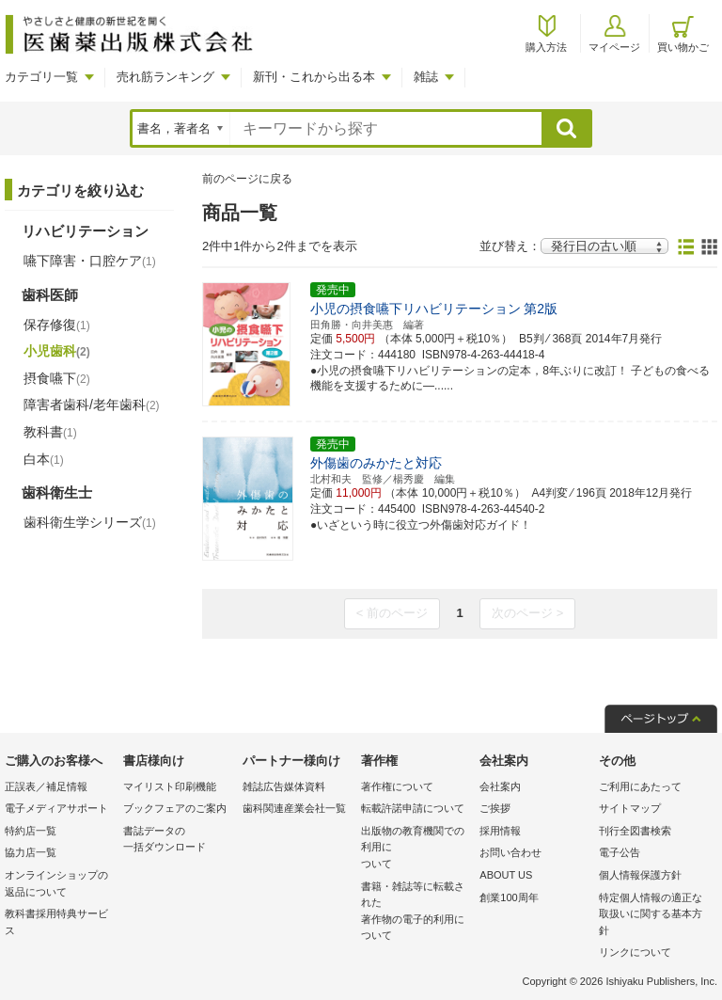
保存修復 (57, 324)
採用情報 (500, 830)
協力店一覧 (30, 852)
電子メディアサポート (56, 808)
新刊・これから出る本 (314, 77)
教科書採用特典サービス (56, 922)
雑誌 (426, 77)
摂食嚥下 (57, 378)
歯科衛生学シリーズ (90, 522)
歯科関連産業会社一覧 (294, 808)
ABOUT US (505, 875)
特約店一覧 (30, 830)
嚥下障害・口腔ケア (90, 260)
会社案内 (500, 786)
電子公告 (619, 852)
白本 (44, 459)
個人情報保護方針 (640, 875)
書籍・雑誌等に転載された (415, 912)
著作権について (397, 786)
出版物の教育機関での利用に (415, 849)
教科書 (50, 431)
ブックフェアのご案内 (175, 808)
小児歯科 (57, 350)
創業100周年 (508, 897)
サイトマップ (630, 808)
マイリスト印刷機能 (169, 786)
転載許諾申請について (412, 808)
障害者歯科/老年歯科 (92, 404)
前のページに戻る (247, 178)
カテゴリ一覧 (41, 77)
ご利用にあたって (640, 786)
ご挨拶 (494, 808)
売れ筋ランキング (165, 77)
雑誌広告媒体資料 (284, 786)
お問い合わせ (510, 852)
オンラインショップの (59, 884)
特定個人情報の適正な (653, 916)
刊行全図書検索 (635, 830)
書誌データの (177, 840)
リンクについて (635, 952)
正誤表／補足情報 (46, 786)
